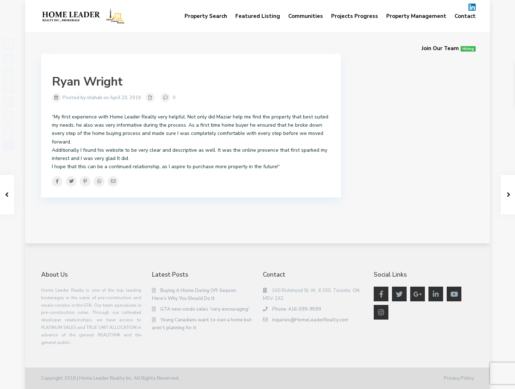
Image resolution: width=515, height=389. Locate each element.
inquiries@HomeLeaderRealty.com (310, 320)
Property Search (206, 16)
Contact (465, 16)
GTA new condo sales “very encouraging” (205, 309)
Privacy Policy (459, 378)
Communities (305, 16)
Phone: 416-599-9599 (296, 309)
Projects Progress (354, 16)
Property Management (416, 16)
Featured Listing (257, 16)
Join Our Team (449, 48)
